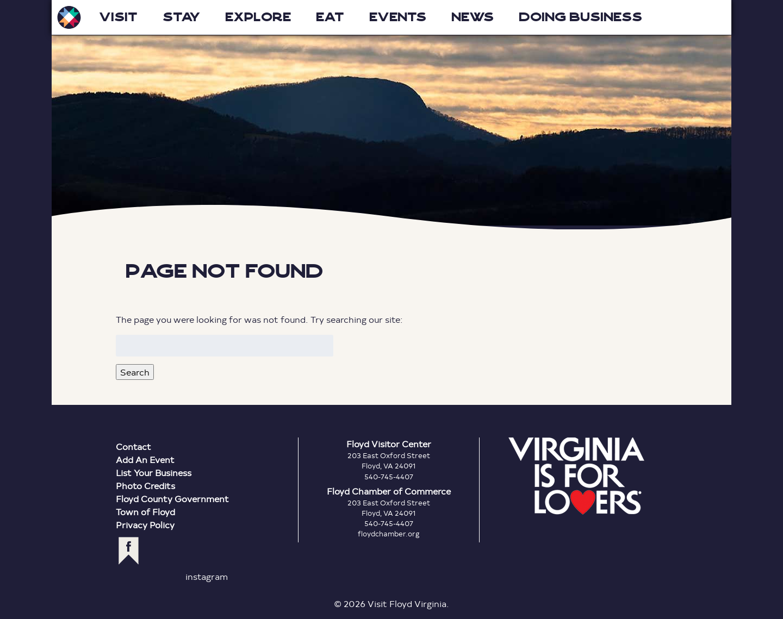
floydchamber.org (389, 534)
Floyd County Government (172, 498)
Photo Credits (145, 485)
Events (397, 17)
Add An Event (145, 459)
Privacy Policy (145, 524)
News (472, 17)
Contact (133, 446)
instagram (206, 576)
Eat (330, 17)
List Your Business (153, 472)
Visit (118, 17)
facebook (128, 551)
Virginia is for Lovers (576, 476)
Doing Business (580, 17)
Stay (181, 17)
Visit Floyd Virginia (69, 17)
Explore (258, 17)
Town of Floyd (145, 511)
